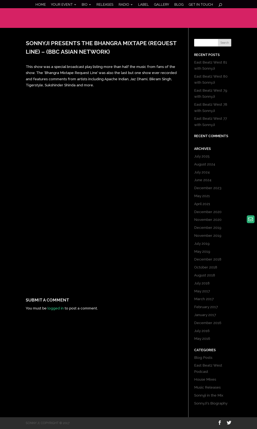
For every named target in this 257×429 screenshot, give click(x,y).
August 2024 (204, 164)
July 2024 (202, 172)
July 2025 (201, 156)
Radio (124, 4)
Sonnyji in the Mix (208, 395)
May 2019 (202, 251)
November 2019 (207, 235)
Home (40, 4)
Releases (104, 4)
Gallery (161, 4)
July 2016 (202, 331)
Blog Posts (203, 357)
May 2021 (202, 196)
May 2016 (202, 338)
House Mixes (205, 379)
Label (143, 4)
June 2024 (202, 180)
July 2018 (202, 283)
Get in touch (201, 4)
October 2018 (205, 267)
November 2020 (208, 219)
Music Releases (207, 387)
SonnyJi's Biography (210, 403)
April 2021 (202, 204)
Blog (179, 4)
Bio (84, 4)
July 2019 (202, 243)
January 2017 (205, 315)
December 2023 (207, 188)
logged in (56, 308)
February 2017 (206, 307)
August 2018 (204, 275)
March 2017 (204, 299)
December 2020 (208, 212)
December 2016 (207, 323)
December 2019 (207, 227)
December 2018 (207, 259)
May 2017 (202, 291)
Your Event (62, 4)
